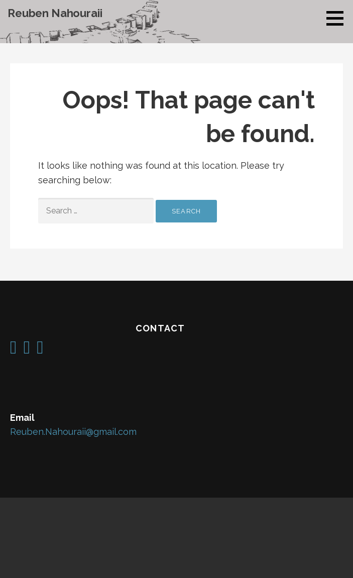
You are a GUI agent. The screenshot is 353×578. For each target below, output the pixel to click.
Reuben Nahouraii (55, 13)
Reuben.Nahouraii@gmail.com (73, 431)
